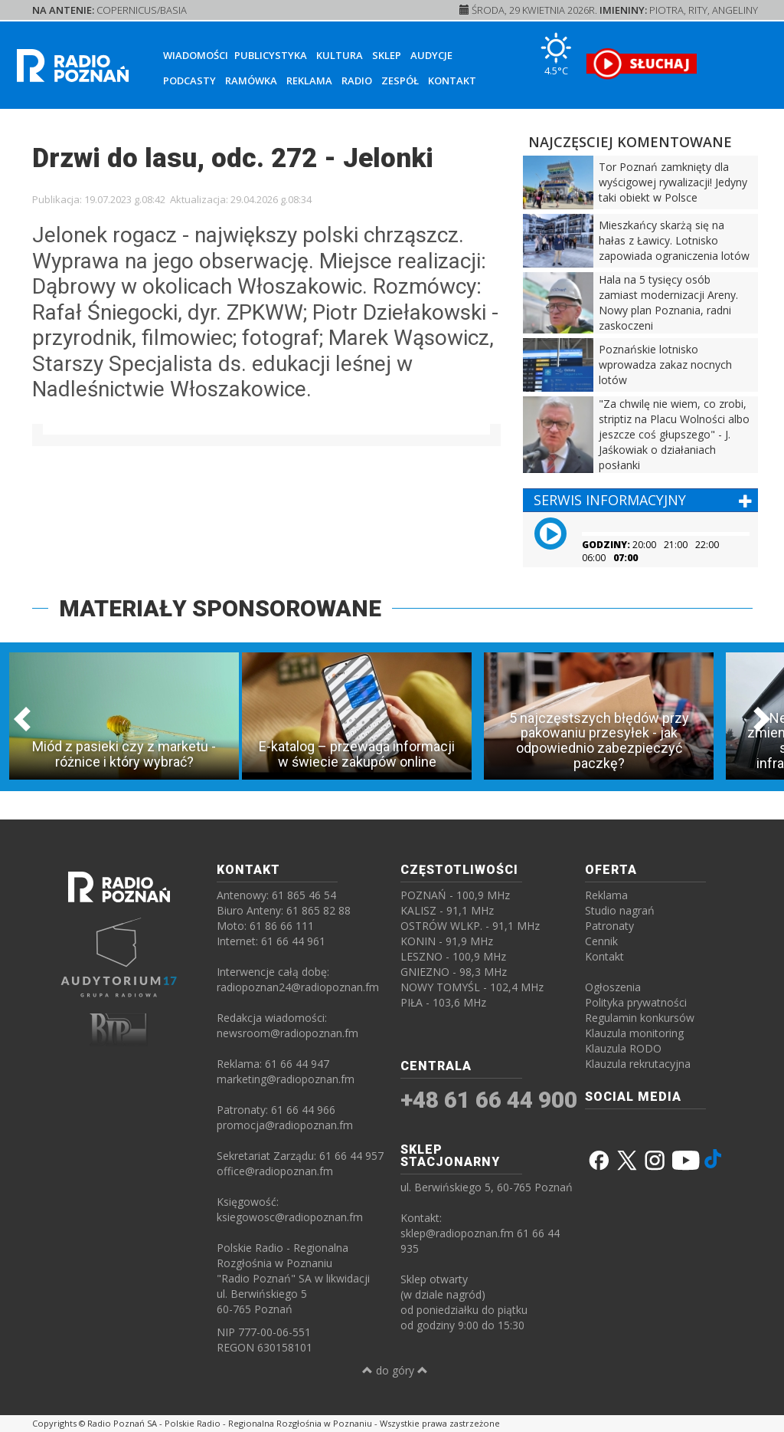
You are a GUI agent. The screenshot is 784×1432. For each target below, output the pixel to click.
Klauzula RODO (623, 1048)
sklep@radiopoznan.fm (457, 1233)
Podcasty (189, 80)
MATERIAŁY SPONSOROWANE (220, 608)
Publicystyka (270, 55)
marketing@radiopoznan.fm (285, 1079)
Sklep (386, 55)
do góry (395, 1370)
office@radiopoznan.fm (275, 1171)
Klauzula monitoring (634, 1033)
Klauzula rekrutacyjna (638, 1063)
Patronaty (609, 925)
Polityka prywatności (636, 1002)
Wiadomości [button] (195, 55)
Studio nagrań (620, 910)
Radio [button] (356, 80)
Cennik (601, 941)
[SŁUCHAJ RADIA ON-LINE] (641, 63)
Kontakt (452, 80)
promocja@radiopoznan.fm (285, 1125)
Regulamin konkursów (639, 1017)
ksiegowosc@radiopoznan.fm (290, 1217)
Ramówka (251, 80)
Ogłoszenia (613, 987)
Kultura (339, 55)
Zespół (400, 80)
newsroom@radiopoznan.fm (287, 1033)
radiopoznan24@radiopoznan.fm (298, 987)
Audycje (431, 55)
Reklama (309, 80)
